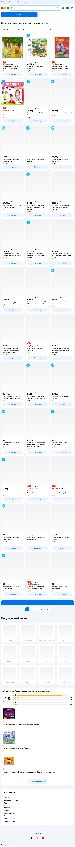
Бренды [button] (6, 797)
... (44, 609)
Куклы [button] (6, 819)
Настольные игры (29, 20)
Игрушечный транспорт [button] (8, 804)
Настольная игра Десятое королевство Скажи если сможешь (29, 772)
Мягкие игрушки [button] (9, 821)
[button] (19, 14)
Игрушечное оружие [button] (11, 800)
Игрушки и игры (14, 20)
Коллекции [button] (7, 810)
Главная (3, 20)
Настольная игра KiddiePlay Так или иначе (21, 724)
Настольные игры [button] (10, 816)
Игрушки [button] (7, 808)
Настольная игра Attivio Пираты (16, 748)
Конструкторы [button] (9, 813)
